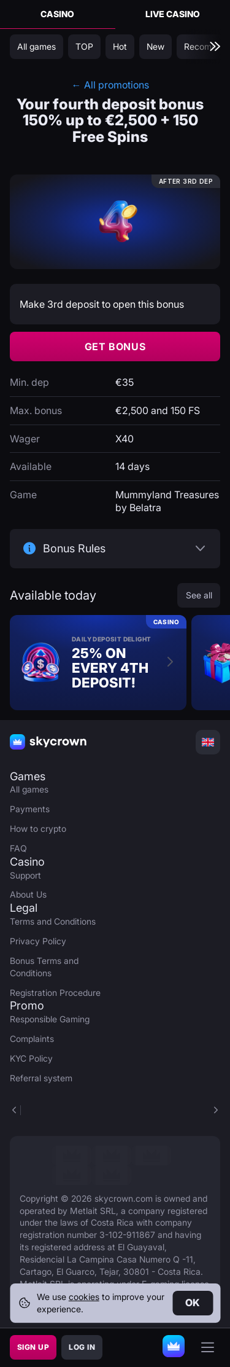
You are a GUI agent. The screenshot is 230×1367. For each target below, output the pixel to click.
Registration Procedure (55, 992)
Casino (57, 14)
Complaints (32, 1038)
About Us (28, 894)
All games (29, 789)
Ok (193, 1302)
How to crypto (38, 828)
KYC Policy (31, 1058)
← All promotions (110, 85)
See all (199, 595)
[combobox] (208, 742)
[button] (215, 1110)
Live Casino (172, 14)
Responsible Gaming (50, 1019)
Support (25, 875)
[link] (71, 1155)
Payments (30, 809)
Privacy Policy (38, 941)
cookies (84, 1296)
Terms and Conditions (53, 921)
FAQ (18, 848)
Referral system (41, 1078)
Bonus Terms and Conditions (44, 966)
